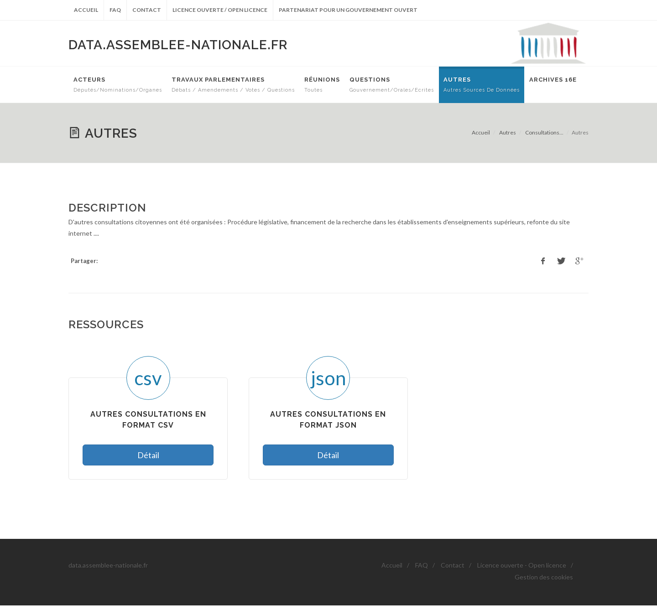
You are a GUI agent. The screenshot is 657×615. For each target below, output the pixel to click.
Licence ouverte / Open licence (219, 9)
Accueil (86, 9)
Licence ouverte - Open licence (521, 565)
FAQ (115, 9)
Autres (507, 132)
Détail (148, 455)
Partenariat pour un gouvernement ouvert (348, 9)
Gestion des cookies (544, 577)
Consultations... (544, 132)
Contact (146, 9)
